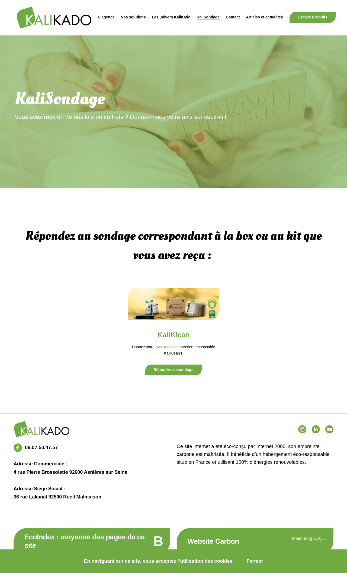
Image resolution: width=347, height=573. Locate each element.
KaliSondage (208, 17)
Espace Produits (312, 17)
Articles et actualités (264, 17)
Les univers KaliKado (171, 17)
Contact (233, 17)
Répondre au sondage (173, 370)
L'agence (106, 17)
